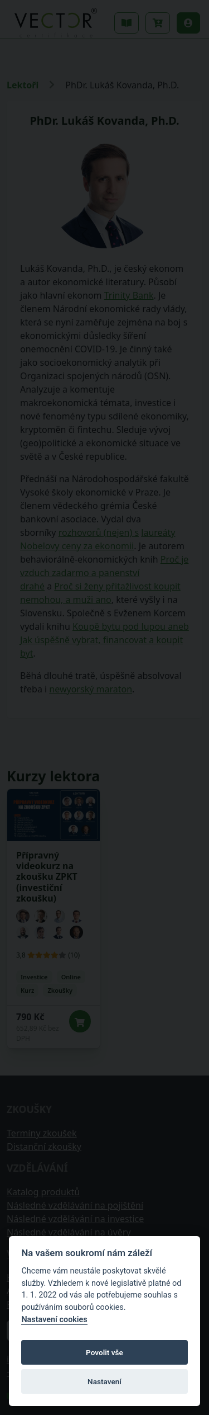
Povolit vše (104, 1352)
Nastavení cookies (54, 1319)
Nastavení (104, 1381)
